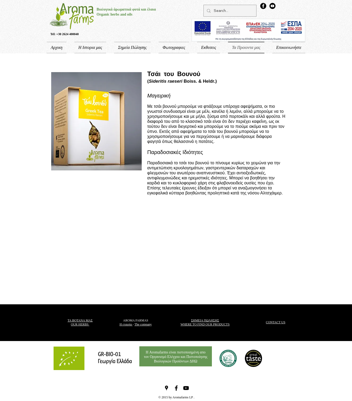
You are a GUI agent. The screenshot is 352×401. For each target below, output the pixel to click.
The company (143, 324)
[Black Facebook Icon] (176, 388)
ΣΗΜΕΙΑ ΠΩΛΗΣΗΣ (205, 320)
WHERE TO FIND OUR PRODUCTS (205, 324)
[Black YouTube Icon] (186, 388)
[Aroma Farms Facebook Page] (263, 6)
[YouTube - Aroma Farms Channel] (272, 6)
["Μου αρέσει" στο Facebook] (284, 358)
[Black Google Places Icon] (166, 388)
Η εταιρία (126, 324)
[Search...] (229, 10)
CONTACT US (276, 322)
